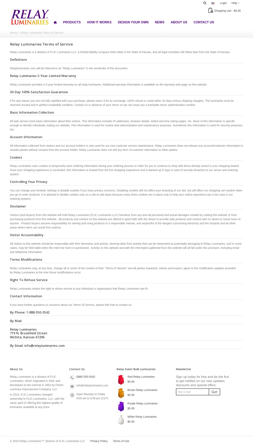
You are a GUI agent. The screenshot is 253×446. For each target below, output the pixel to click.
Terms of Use (121, 441)
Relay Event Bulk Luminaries (136, 369)
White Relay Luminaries (142, 416)
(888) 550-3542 (85, 376)
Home (13, 32)
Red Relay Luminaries (141, 376)
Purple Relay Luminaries (142, 403)
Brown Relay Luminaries (142, 390)
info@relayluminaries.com (44, 345)
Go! (214, 392)
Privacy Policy (99, 441)
